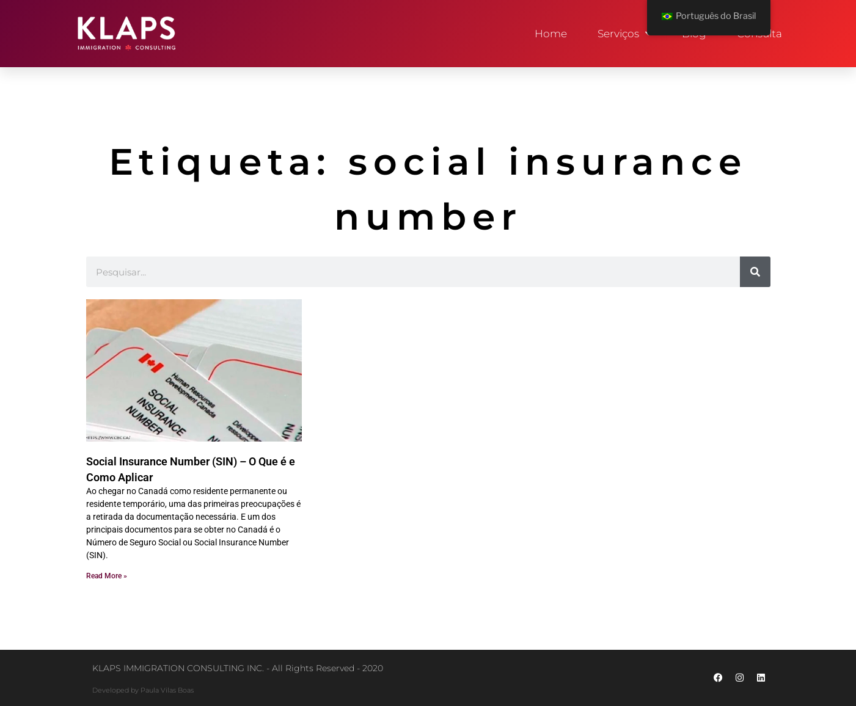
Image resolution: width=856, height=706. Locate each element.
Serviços (624, 33)
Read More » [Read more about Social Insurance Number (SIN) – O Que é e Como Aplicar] (106, 576)
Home (551, 33)
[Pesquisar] (755, 272)
